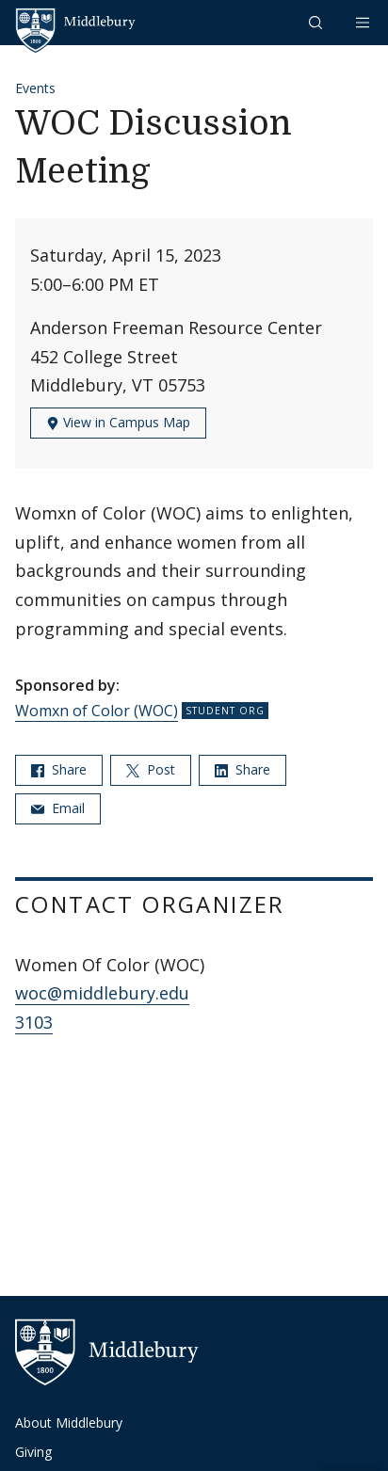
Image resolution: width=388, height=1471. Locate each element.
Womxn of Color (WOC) (96, 710)
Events (35, 88)
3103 (34, 1022)
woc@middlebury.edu (102, 993)
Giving (33, 1452)
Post (150, 769)
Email (58, 808)
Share (59, 769)
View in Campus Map (118, 422)
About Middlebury (68, 1422)
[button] (317, 22)
